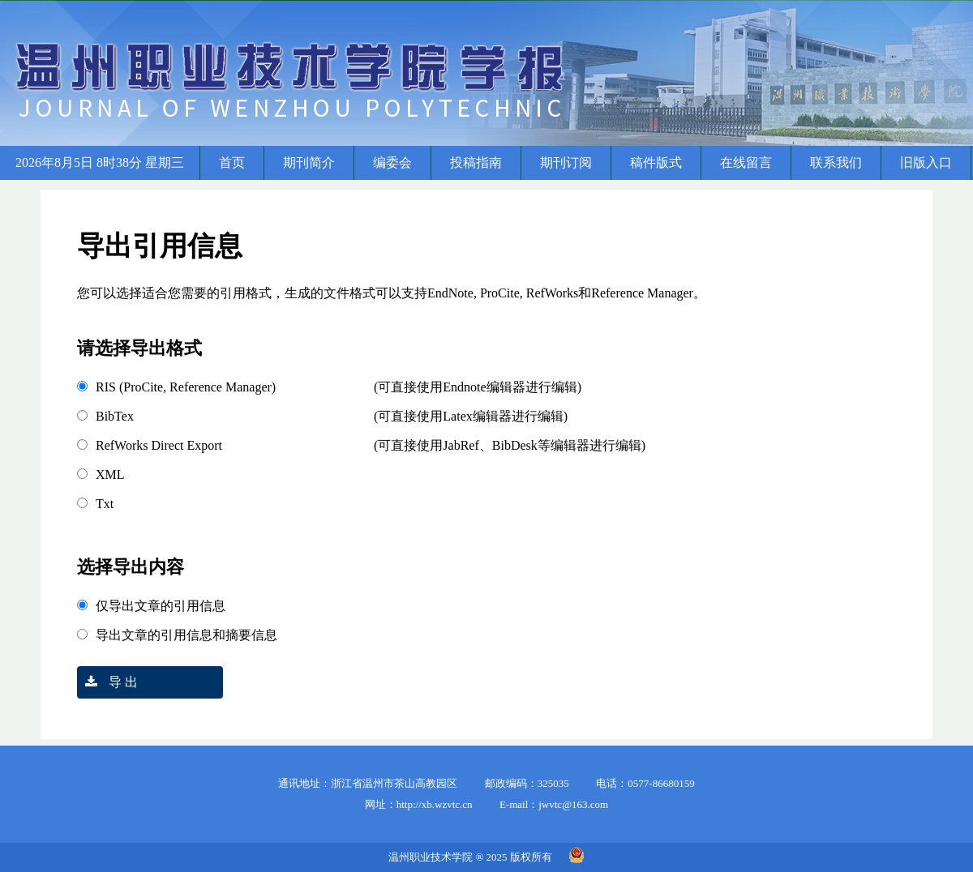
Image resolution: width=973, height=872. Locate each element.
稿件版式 (656, 162)
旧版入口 (926, 162)
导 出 (107, 682)
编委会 (392, 162)
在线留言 (746, 162)
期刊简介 (309, 162)
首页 (232, 162)
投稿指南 (476, 162)
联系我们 (836, 162)
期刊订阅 (566, 162)
